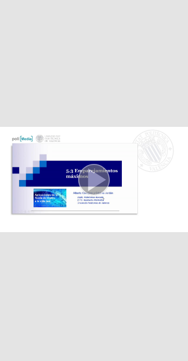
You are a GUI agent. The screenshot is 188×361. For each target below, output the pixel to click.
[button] (94, 180)
